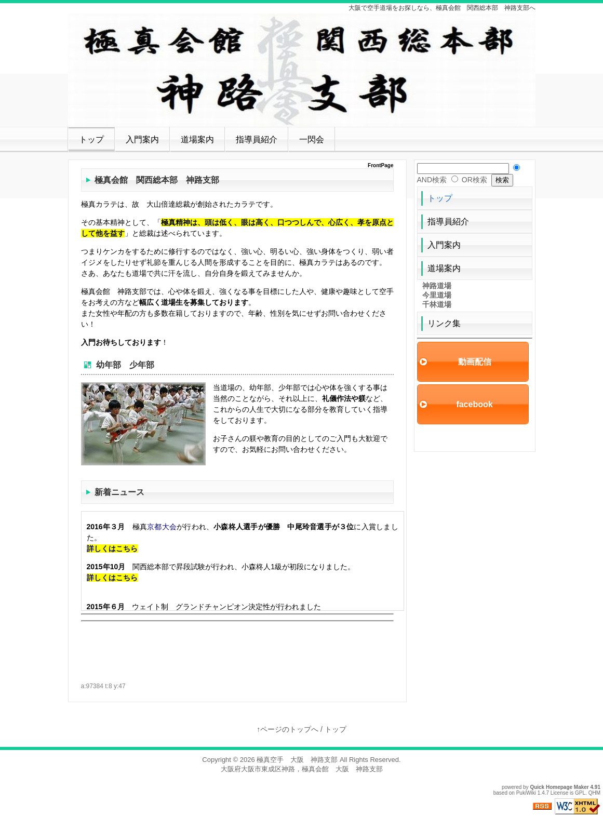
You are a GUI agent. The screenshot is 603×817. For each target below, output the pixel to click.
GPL (580, 793)
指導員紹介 (256, 139)
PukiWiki (526, 793)
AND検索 (432, 180)
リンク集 (444, 323)
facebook (474, 404)
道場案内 (197, 139)
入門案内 (142, 139)
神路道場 (436, 286)
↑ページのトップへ (287, 729)
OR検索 (474, 180)
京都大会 (162, 527)
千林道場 (436, 304)
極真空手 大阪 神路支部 (297, 760)
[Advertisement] (202, 639)
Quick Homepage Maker (559, 787)
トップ (91, 139)
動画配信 (474, 361)
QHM (594, 793)
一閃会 (311, 139)
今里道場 (436, 295)
